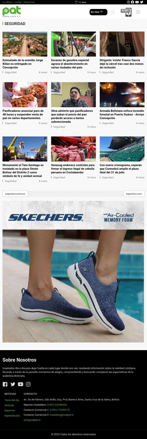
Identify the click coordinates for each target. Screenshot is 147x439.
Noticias (9, 405)
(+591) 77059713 (59, 409)
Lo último (7, 2)
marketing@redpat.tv (62, 414)
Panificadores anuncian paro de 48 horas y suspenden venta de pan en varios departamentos (22, 114)
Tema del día (12, 400)
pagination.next (134, 193)
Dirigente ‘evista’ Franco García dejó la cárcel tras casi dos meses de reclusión (122, 63)
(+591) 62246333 (57, 404)
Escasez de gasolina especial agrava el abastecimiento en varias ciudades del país (70, 63)
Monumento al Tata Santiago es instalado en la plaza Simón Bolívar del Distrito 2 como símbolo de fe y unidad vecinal (22, 170)
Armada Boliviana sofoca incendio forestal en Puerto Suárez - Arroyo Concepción (122, 114)
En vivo (97, 12)
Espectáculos (12, 415)
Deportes (10, 410)
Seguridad (10, 72)
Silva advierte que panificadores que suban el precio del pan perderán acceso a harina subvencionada (72, 116)
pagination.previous (15, 193)
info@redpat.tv (32, 420)
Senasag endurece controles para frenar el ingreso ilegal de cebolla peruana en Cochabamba (73, 168)
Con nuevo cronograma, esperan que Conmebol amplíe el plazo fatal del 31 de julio (121, 168)
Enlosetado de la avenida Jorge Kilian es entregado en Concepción (22, 63)
